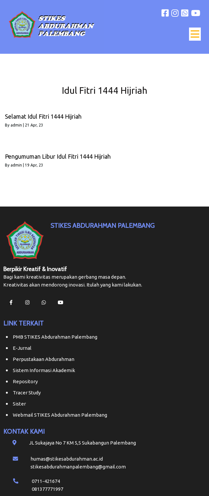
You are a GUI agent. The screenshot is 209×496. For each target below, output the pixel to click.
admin (16, 125)
